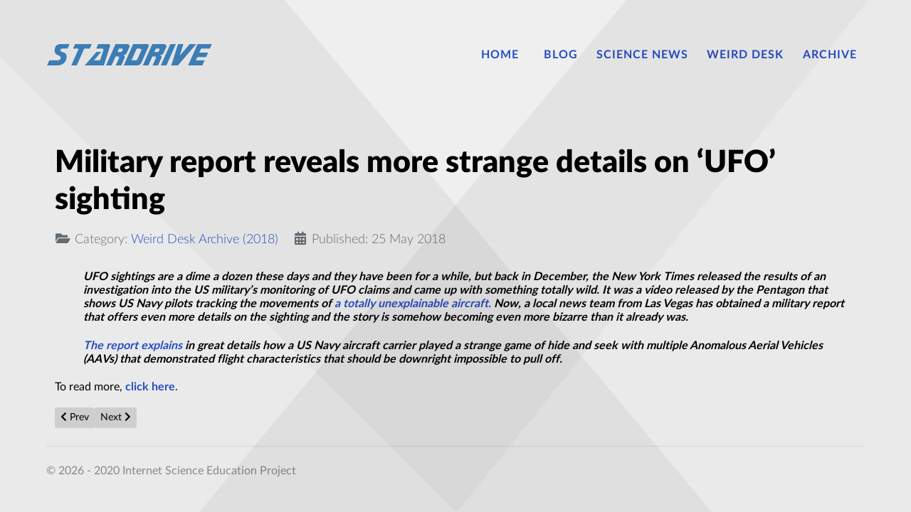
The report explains (132, 345)
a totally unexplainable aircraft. (413, 303)
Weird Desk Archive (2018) (204, 239)
